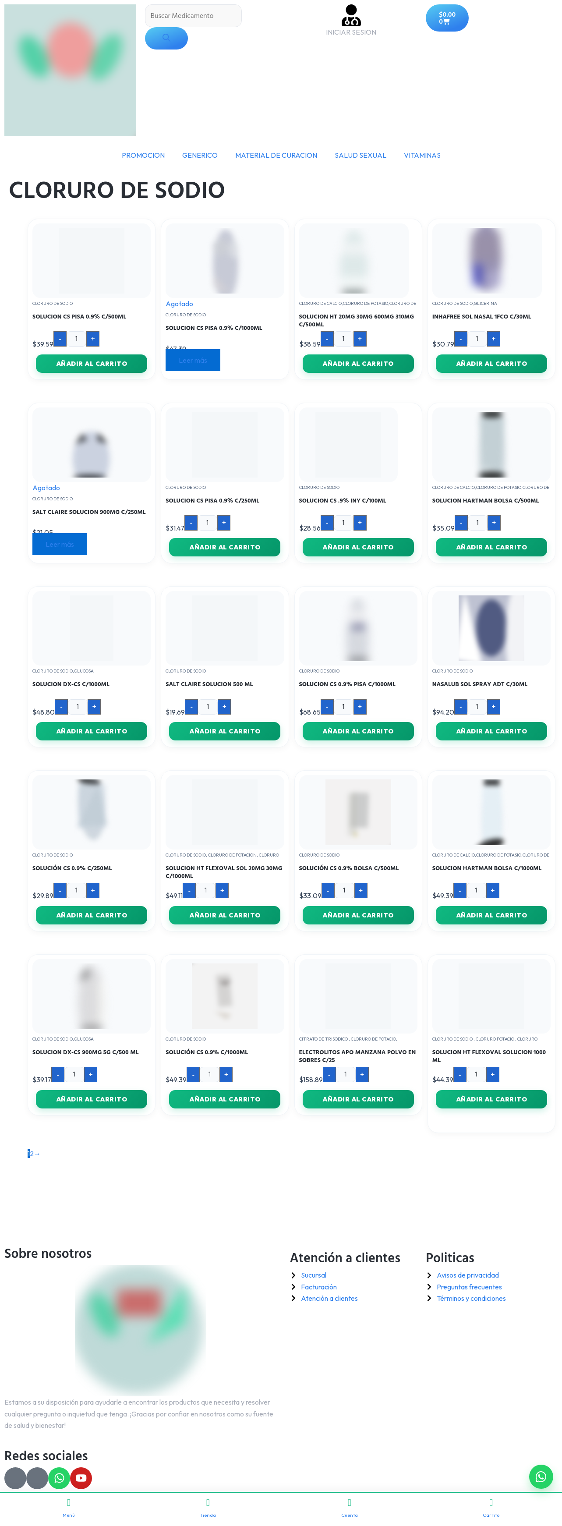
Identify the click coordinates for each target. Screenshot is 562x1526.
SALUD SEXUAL (360, 155)
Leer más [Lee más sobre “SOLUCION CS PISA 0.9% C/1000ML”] (193, 360)
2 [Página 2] (32, 1153)
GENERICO (200, 155)
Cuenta (349, 1508)
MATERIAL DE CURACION (276, 155)
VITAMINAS (422, 155)
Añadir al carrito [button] (91, 364)
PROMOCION (143, 155)
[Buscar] (166, 38)
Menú (69, 1508)
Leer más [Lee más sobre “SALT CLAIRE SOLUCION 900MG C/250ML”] (60, 544)
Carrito (491, 1508)
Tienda (208, 1508)
